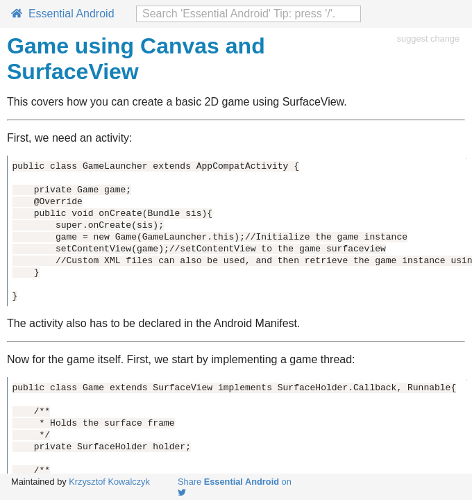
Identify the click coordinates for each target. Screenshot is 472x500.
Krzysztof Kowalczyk (109, 481)
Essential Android (63, 13)
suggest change (428, 38)
